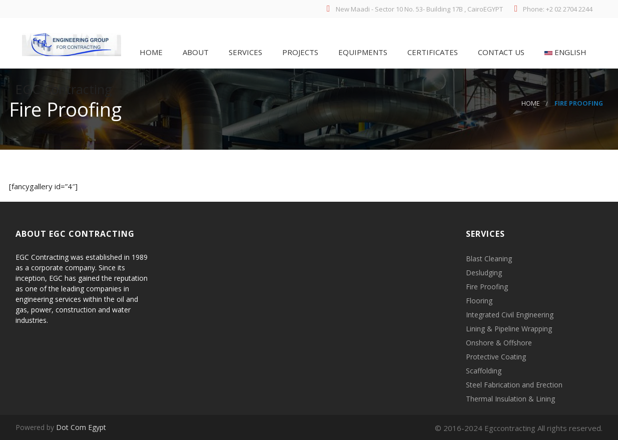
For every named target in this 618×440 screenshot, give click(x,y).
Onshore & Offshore (499, 342)
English (564, 52)
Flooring (479, 300)
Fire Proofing (487, 286)
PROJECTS (299, 52)
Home (150, 52)
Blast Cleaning (489, 258)
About (195, 52)
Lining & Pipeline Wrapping (509, 328)
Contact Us (500, 52)
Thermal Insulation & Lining (510, 398)
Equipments (361, 52)
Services (244, 52)
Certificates (431, 52)
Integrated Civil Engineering (509, 314)
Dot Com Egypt (81, 427)
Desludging (484, 272)
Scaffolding (483, 370)
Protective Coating (496, 356)
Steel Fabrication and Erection (514, 384)
